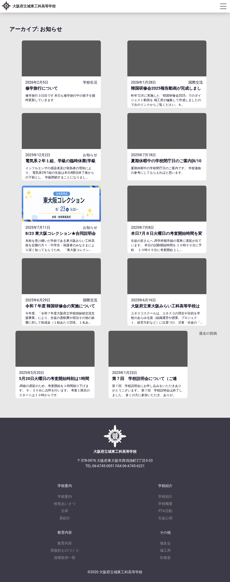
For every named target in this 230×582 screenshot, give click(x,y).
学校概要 (165, 504)
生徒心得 (165, 518)
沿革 (64, 511)
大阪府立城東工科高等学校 (34, 6)
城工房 (165, 550)
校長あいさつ (64, 504)
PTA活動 (165, 511)
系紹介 (64, 518)
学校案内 (65, 496)
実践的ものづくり (64, 550)
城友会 (165, 543)
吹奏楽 (165, 557)
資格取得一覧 (64, 557)
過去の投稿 (208, 333)
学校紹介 (165, 496)
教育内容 (65, 543)
